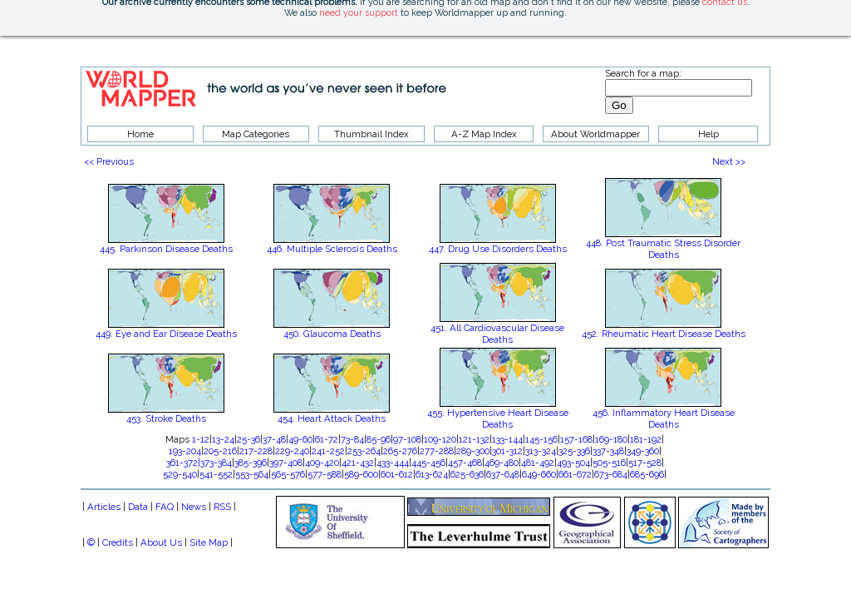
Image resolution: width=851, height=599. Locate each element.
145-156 (541, 439)
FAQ (164, 506)
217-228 (256, 451)
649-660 (539, 474)
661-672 (575, 474)
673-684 (610, 474)
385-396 (250, 462)
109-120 (440, 439)
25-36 (248, 439)
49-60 (300, 439)
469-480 (502, 462)
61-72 (326, 439)
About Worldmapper (595, 134)
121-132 (474, 439)
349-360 (643, 451)
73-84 (352, 439)
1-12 (200, 439)
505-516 (609, 462)
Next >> (728, 161)
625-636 (467, 474)
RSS (222, 506)
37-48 (274, 439)
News (193, 506)
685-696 (647, 474)
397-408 (286, 462)
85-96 (378, 439)
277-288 (437, 451)
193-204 (185, 451)
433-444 (392, 462)
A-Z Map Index (484, 134)
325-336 (574, 451)
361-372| (183, 462)
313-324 (540, 451)
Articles (104, 506)
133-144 (507, 439)
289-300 (472, 451)
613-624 (432, 474)
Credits (117, 542)
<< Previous (109, 161)
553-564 (251, 474)
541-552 (216, 474)
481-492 (537, 462)
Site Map (208, 542)
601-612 (397, 474)
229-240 (292, 451)
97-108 (407, 439)
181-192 (646, 439)
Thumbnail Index (371, 134)
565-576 (288, 474)
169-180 (611, 439)
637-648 (502, 474)
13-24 (223, 439)
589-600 (361, 474)
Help (708, 134)
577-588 (324, 474)
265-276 (400, 451)
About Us (161, 542)
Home (140, 134)
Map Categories (255, 134)
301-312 (507, 451)
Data (138, 506)
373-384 (216, 462)
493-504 (573, 462)
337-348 (608, 451)
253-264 (364, 451)
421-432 (358, 462)
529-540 (180, 474)
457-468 (465, 462)
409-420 (322, 462)
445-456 (428, 462)
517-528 (645, 462)
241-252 (328, 451)
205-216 (220, 451)
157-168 (576, 439)
